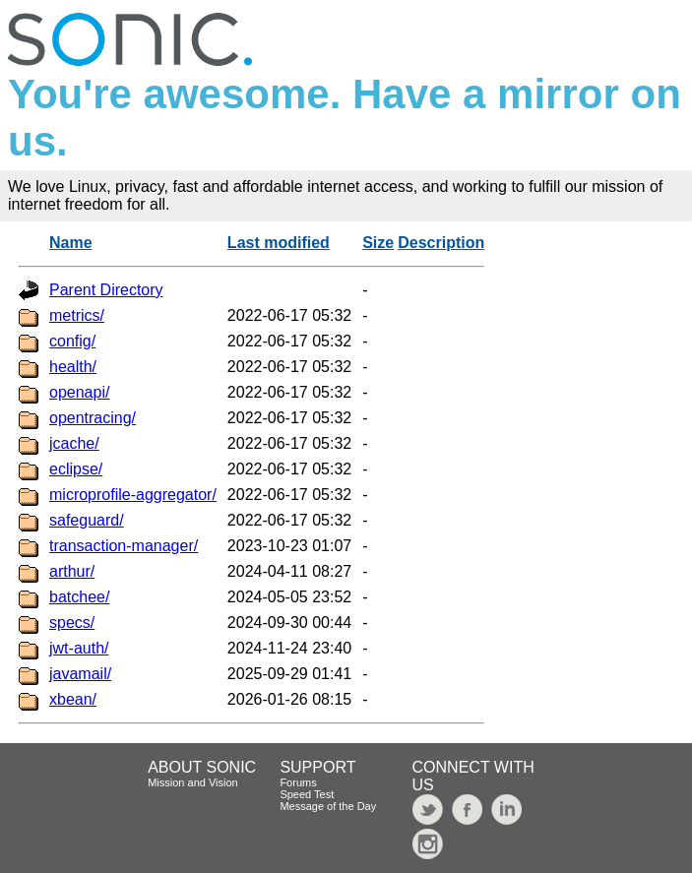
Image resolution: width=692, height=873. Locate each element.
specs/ (71, 622)
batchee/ (79, 597)
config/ (72, 341)
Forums (298, 782)
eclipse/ (75, 469)
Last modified (278, 242)
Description (441, 242)
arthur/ (71, 571)
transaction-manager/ (123, 545)
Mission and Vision (193, 782)
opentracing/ (92, 417)
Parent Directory (106, 289)
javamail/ (80, 673)
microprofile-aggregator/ (133, 494)
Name (71, 242)
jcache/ (74, 443)
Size (378, 242)
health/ (72, 366)
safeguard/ (86, 520)
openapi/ (79, 392)
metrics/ (76, 315)
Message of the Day (328, 806)
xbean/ (72, 699)
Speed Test (307, 794)
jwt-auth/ (78, 648)
